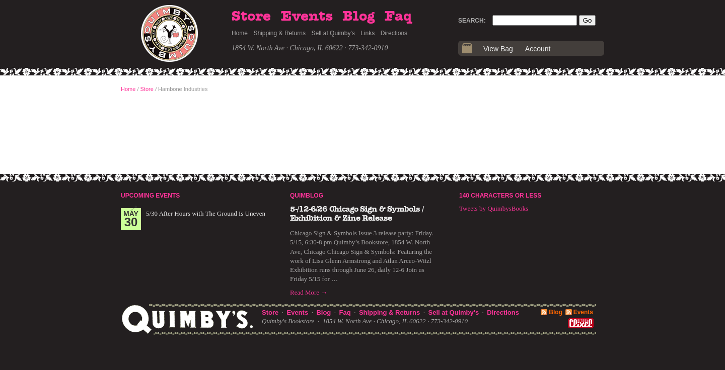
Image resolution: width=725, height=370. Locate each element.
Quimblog (306, 195)
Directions (394, 33)
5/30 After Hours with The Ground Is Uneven (205, 213)
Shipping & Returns (280, 33)
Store (251, 17)
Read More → (308, 292)
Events (307, 17)
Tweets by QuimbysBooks (493, 208)
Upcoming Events (150, 195)
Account (538, 49)
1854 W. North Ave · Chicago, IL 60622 (287, 48)
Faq (398, 17)
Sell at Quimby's (332, 33)
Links (367, 33)
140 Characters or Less (500, 195)
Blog (358, 17)
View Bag (498, 49)
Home (240, 33)
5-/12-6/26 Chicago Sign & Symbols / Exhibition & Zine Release (356, 213)
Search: (472, 20)
